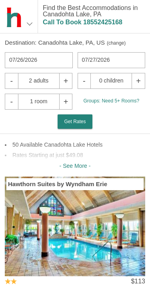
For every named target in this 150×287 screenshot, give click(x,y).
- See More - (75, 166)
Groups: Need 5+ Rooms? (111, 101)
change (116, 43)
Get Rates (75, 121)
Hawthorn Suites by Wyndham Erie (57, 184)
